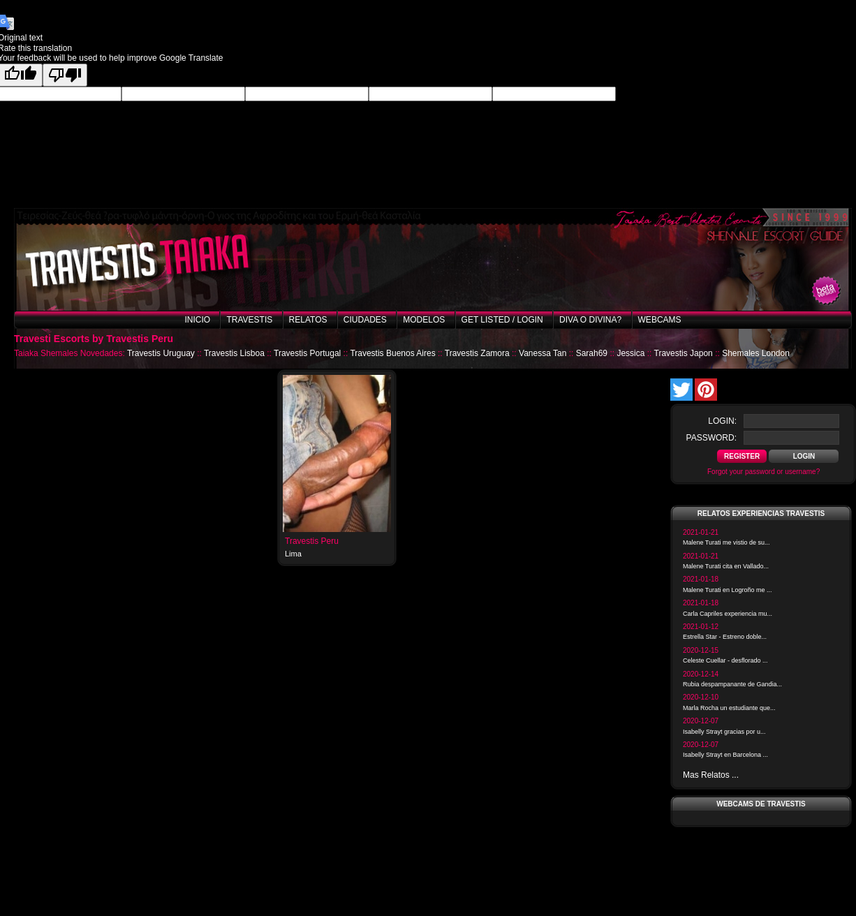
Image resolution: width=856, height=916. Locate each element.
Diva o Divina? (590, 320)
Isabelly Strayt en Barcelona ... (725, 754)
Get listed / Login (502, 320)
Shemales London (756, 353)
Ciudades (365, 320)
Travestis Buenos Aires (392, 353)
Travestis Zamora (477, 353)
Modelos (424, 320)
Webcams (659, 320)
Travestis (249, 320)
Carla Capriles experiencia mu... (727, 613)
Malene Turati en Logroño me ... (727, 589)
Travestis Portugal (307, 353)
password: (711, 438)
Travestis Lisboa (234, 353)
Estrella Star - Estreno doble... (725, 636)
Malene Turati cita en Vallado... (726, 566)
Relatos (308, 320)
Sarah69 (591, 353)
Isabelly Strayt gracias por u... (724, 731)
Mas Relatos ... (711, 775)
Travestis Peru (312, 541)
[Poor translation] (65, 75)
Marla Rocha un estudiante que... (729, 707)
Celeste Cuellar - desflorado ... (725, 660)
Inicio (197, 320)
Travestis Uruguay (161, 353)
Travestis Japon (683, 353)
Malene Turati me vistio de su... (726, 542)
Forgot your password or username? (763, 471)
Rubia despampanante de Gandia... (732, 684)
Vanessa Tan (542, 353)
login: (722, 421)
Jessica (630, 353)
